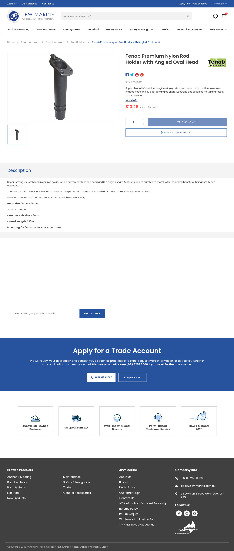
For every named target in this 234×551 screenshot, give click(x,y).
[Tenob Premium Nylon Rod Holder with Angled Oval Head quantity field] (133, 122)
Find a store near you (176, 132)
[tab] (19, 170)
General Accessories (189, 29)
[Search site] (188, 16)
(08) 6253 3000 (101, 377)
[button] (224, 16)
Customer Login (129, 493)
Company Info (186, 470)
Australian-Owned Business (35, 427)
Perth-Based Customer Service (158, 427)
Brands (124, 482)
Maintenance (114, 29)
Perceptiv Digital (99, 546)
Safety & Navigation (141, 29)
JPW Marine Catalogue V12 (136, 524)
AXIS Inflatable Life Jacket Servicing (142, 503)
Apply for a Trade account (193, 3)
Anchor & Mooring (18, 29)
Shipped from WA (76, 427)
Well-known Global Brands (117, 427)
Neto (75, 546)
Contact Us (48, 3)
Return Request (129, 514)
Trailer (166, 29)
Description (19, 170)
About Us (12, 3)
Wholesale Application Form (138, 519)
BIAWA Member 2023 (198, 427)
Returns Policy (128, 508)
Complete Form (132, 377)
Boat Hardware (46, 29)
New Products (218, 29)
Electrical (93, 29)
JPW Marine (128, 470)
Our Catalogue (29, 3)
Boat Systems (71, 29)
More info (131, 100)
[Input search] (122, 16)
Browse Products (20, 470)
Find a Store (220, 3)
